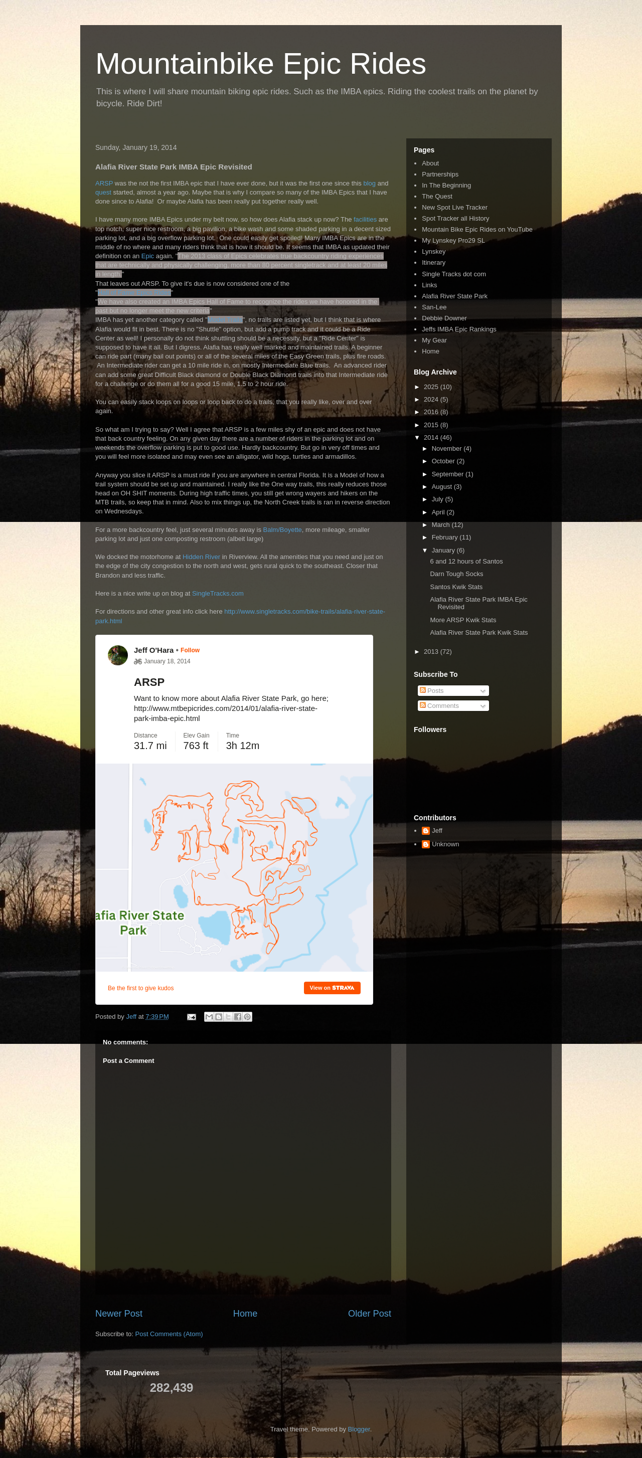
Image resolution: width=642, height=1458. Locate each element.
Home (245, 1314)
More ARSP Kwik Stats (463, 620)
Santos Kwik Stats (456, 587)
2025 (432, 387)
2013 (432, 651)
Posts (432, 690)
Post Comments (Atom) (169, 1334)
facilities (366, 219)
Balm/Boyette (282, 529)
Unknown (445, 844)
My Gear (434, 340)
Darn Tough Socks (456, 574)
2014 (432, 437)
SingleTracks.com (218, 593)
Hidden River (201, 557)
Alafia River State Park (455, 296)
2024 (432, 399)
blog (370, 183)
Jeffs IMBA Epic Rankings (459, 329)
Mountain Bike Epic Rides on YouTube (477, 229)
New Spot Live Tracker (455, 207)
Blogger (359, 1429)
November (448, 448)
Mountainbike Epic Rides (260, 63)
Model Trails (225, 319)
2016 (432, 412)
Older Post (369, 1314)
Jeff (437, 830)
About (430, 163)
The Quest (437, 196)
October (444, 461)
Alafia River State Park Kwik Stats (479, 632)
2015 (432, 425)
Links (429, 285)
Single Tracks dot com (454, 274)
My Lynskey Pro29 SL (453, 240)
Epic (148, 256)
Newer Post (118, 1314)
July (438, 499)
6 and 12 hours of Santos (466, 561)
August (443, 486)
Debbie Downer (444, 318)
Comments (439, 705)
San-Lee (434, 307)
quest (104, 192)
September (448, 474)
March (442, 524)
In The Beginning (446, 185)
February (446, 537)
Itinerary (433, 262)
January (444, 550)
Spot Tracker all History (455, 218)
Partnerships (440, 174)
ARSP (105, 183)
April (439, 512)
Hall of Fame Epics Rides (134, 292)
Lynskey (433, 251)
